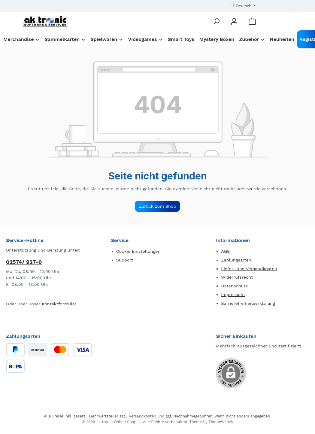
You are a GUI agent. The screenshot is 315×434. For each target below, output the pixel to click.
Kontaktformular (59, 303)
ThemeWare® (220, 422)
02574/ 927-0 (24, 262)
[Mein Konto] (234, 21)
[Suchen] (216, 21)
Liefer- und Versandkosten (249, 268)
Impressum (233, 294)
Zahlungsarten (236, 260)
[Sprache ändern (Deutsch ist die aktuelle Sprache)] (242, 6)
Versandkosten (142, 416)
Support (124, 260)
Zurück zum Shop (157, 206)
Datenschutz (234, 285)
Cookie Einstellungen (138, 251)
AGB (225, 251)
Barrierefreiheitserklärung (248, 303)
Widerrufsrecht (237, 277)
